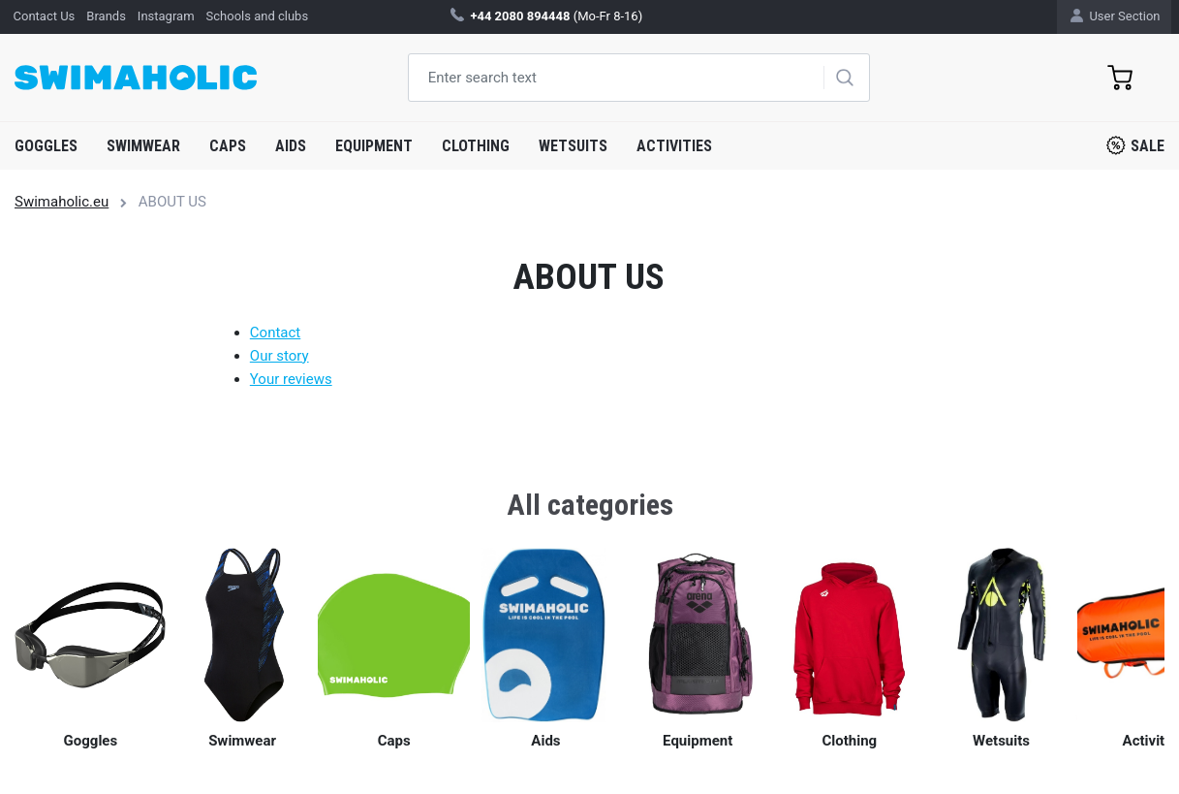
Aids (290, 146)
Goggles (46, 146)
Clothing (476, 146)
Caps (227, 146)
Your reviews (291, 379)
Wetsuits (573, 146)
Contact (275, 332)
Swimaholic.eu (62, 201)
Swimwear (143, 146)
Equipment (374, 146)
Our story (279, 356)
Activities (674, 146)
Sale (1135, 145)
